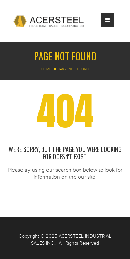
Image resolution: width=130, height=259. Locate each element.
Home (46, 69)
